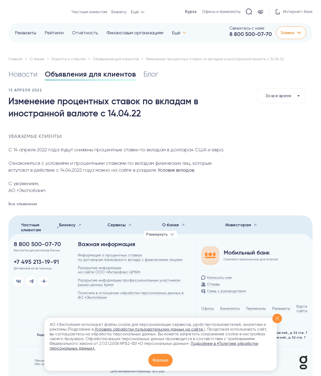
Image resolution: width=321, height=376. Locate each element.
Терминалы (256, 308)
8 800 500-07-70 (250, 34)
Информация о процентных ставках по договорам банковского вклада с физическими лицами (130, 257)
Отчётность (85, 32)
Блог (150, 74)
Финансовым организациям (134, 32)
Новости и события (68, 59)
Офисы (207, 308)
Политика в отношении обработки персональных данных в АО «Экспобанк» (130, 295)
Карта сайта (301, 308)
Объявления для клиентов (116, 59)
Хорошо (160, 360)
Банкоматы (230, 308)
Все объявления (22, 204)
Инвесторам (241, 224)
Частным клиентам (89, 12)
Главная (15, 59)
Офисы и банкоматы (221, 11)
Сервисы (119, 224)
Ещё (176, 32)
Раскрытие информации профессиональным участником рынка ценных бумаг (129, 282)
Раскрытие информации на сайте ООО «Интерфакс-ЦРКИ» (109, 270)
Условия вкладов (176, 170)
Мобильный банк (247, 252)
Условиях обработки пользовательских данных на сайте (149, 329)
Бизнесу (119, 12)
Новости (22, 74)
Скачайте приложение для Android (251, 259)
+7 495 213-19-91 (36, 261)
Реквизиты (25, 32)
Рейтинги (54, 32)
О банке (37, 59)
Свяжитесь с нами (246, 28)
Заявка (291, 32)
